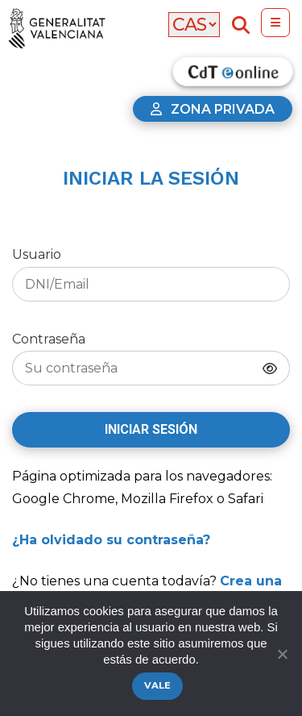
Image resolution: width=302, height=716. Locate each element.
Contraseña (151, 358)
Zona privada (213, 109)
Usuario (151, 274)
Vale (157, 685)
